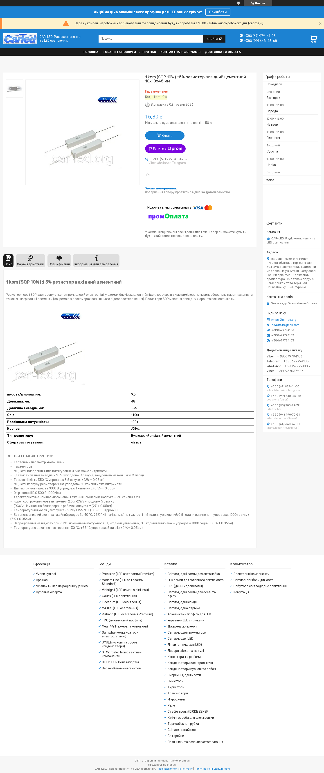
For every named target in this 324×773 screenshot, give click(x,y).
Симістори (175, 681)
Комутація (241, 592)
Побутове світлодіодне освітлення (260, 586)
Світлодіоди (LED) (181, 639)
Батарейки (176, 736)
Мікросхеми (176, 699)
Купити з (167, 149)
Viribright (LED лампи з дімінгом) (125, 590)
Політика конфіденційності (212, 768)
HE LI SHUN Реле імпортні (120, 662)
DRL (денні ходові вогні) (185, 586)
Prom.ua (184, 760)
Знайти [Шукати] (212, 39)
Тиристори (176, 687)
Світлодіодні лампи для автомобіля (194, 574)
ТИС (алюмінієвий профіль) (122, 620)
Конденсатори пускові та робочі (192, 669)
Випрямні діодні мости (184, 675)
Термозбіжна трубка (183, 724)
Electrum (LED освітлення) (121, 602)
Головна (90, 52)
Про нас (149, 52)
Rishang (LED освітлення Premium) (127, 614)
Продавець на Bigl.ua (162, 764)
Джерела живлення (182, 626)
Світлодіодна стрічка (184, 608)
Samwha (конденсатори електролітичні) (120, 634)
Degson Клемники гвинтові (122, 668)
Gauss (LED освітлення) (119, 596)
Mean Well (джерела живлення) (125, 626)
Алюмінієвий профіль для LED (189, 614)
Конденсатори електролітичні (191, 663)
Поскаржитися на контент (175, 768)
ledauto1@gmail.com (285, 325)
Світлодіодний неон (183, 730)
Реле (171, 705)
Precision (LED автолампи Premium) (128, 574)
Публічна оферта (49, 592)
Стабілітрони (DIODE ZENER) (188, 712)
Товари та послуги (119, 52)
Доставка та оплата (223, 52)
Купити (167, 136)
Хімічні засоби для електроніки (191, 718)
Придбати (218, 12)
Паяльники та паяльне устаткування (195, 742)
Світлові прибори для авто (254, 580)
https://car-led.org (284, 319)
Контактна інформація (180, 52)
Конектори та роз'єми (184, 657)
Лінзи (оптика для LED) (185, 645)
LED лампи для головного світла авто (196, 580)
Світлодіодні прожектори (187, 632)
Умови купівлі (46, 574)
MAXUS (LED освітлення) (120, 608)
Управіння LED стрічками (186, 620)
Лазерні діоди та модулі (186, 651)
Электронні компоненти (252, 574)
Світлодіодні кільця (182, 602)
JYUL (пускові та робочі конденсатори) (119, 644)
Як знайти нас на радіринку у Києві (62, 586)
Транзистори (178, 693)
